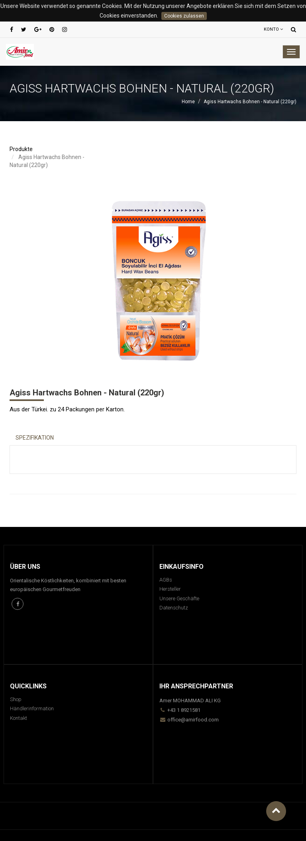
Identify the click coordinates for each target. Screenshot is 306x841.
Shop (16, 699)
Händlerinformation (32, 708)
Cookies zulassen (184, 16)
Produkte (21, 149)
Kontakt (18, 718)
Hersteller (170, 589)
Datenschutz (173, 608)
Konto (273, 29)
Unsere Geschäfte (179, 598)
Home (188, 101)
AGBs (165, 580)
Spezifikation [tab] (35, 437)
